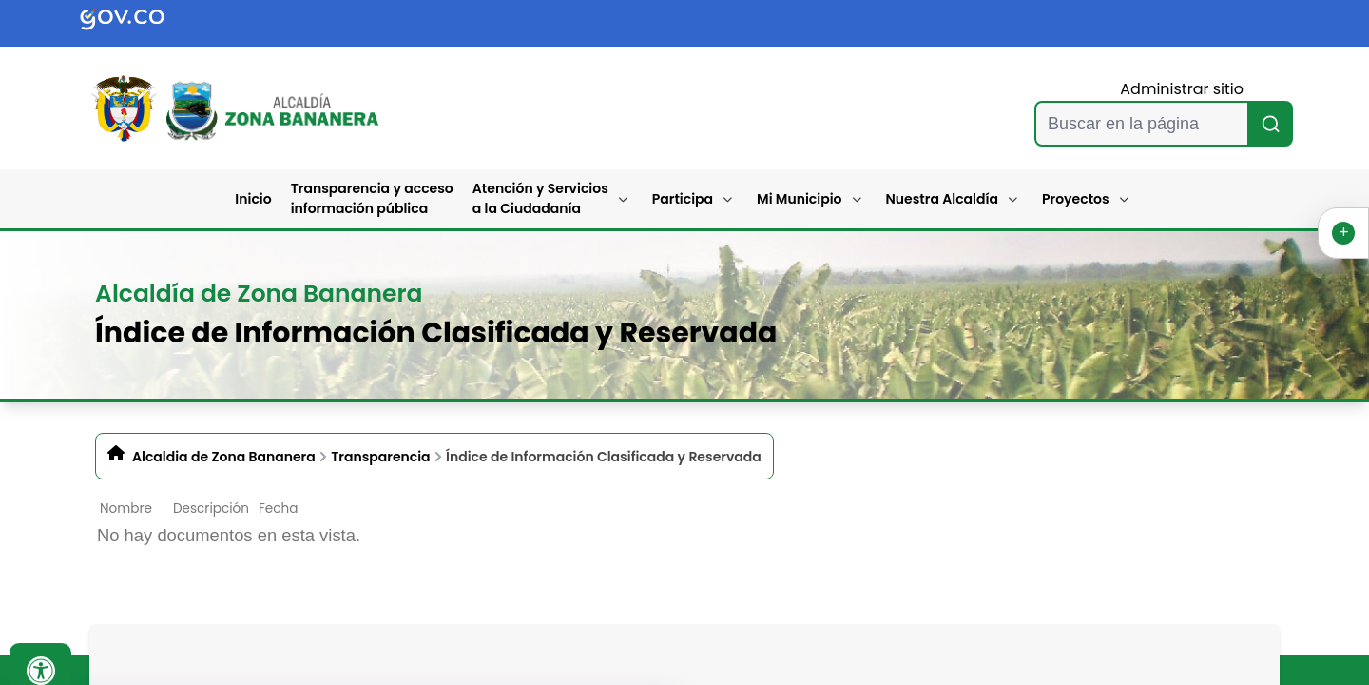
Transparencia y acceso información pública (372, 198)
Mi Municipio (799, 198)
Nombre (126, 508)
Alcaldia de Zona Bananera (224, 456)
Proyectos (1075, 198)
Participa (682, 198)
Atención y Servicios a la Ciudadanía (540, 198)
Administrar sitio (1182, 89)
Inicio (253, 198)
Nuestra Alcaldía (942, 198)
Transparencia (380, 456)
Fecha (278, 508)
